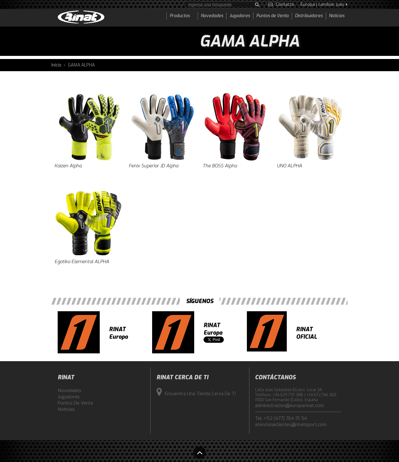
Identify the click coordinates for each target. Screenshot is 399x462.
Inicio (56, 65)
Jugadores (69, 397)
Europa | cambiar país (324, 4)
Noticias (66, 409)
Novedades (69, 390)
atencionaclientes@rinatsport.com (291, 424)
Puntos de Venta (75, 403)
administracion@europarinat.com (289, 405)
